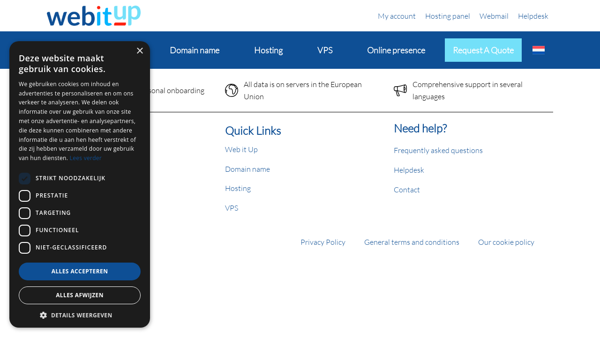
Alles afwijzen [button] (80, 295)
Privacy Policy (322, 241)
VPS (231, 207)
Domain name (247, 168)
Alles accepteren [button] (80, 271)
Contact (407, 189)
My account (397, 15)
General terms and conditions (411, 241)
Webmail (494, 15)
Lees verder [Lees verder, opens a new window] (86, 158)
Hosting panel (447, 15)
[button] (80, 315)
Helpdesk (533, 15)
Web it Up (241, 149)
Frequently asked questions (438, 150)
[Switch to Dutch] (538, 50)
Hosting (238, 187)
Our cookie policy (506, 241)
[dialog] (79, 184)
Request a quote (483, 50)
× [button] (139, 51)
